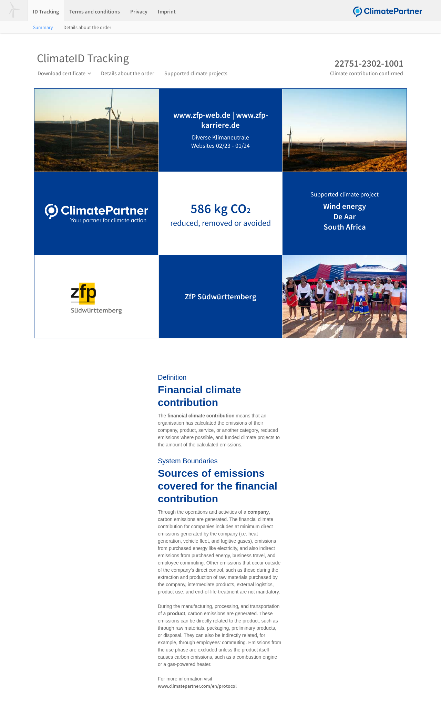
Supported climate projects (195, 73)
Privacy (138, 11)
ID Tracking (46, 11)
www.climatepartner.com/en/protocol (197, 686)
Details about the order (87, 27)
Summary (43, 27)
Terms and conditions (94, 11)
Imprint (167, 11)
